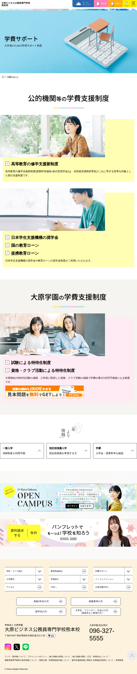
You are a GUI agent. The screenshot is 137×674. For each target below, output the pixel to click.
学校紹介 (55, 579)
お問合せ (118, 3)
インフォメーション (104, 579)
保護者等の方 (96, 601)
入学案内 (10, 579)
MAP (51, 636)
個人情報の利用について (59, 656)
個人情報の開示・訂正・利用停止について (90, 656)
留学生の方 (41, 611)
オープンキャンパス (86, 3)
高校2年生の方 (41, 601)
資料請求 (104, 3)
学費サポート (101, 571)
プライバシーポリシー (37, 656)
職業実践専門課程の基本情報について (21, 660)
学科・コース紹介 (14, 571)
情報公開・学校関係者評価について (54, 660)
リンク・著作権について (15, 656)
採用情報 (119, 660)
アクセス (126, 5)
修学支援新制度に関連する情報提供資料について (92, 660)
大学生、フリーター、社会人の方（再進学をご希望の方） (91, 611)
